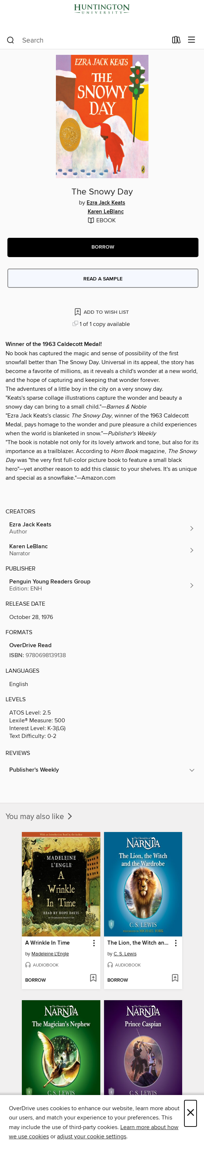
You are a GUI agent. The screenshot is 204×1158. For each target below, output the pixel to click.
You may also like (40, 817)
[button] (102, 247)
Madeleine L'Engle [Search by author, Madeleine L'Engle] (50, 954)
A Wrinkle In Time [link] (47, 943)
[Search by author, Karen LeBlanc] (102, 550)
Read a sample (103, 279)
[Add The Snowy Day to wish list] (102, 312)
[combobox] (87, 40)
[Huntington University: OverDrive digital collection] (102, 16)
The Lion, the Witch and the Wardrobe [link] (139, 943)
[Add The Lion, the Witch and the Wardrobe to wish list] (175, 979)
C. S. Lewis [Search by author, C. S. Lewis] (125, 954)
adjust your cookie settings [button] (91, 1136)
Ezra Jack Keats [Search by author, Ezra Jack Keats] (106, 203)
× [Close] (190, 1113)
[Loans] (176, 41)
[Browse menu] (191, 40)
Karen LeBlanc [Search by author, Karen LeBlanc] (106, 212)
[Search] (11, 40)
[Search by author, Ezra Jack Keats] (102, 528)
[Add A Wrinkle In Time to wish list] (93, 979)
